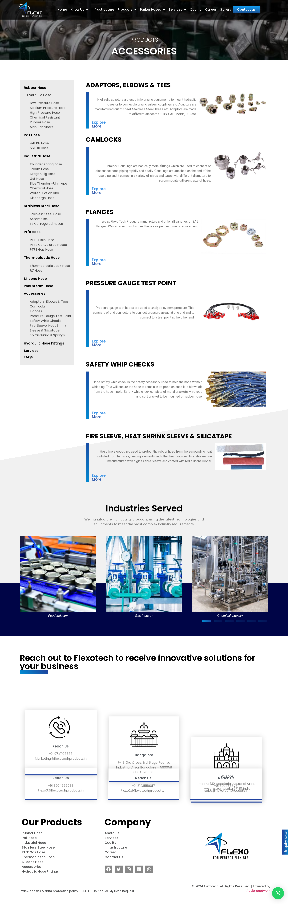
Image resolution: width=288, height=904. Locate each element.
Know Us (79, 6)
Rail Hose (32, 144)
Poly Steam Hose (38, 295)
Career (210, 6)
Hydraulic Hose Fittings (44, 352)
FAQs (28, 366)
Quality (195, 6)
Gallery (225, 6)
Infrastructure (103, 6)
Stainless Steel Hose (41, 215)
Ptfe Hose (32, 240)
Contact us (246, 6)
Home (62, 6)
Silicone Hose (35, 287)
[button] (206, 630)
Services (177, 6)
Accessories (34, 302)
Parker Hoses (152, 6)
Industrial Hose (37, 165)
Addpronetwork (258, 900)
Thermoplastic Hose (42, 266)
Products (127, 6)
